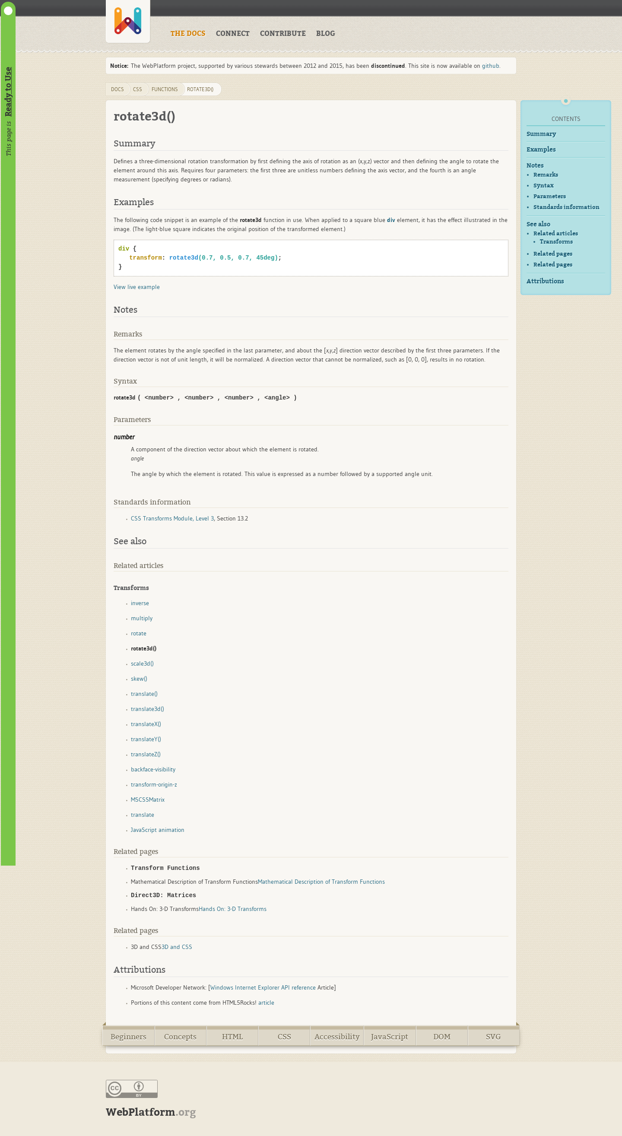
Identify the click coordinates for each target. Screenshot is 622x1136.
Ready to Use (8, 92)
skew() (139, 678)
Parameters (549, 196)
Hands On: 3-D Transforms (233, 909)
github (490, 66)
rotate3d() (200, 89)
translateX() (146, 724)
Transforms (556, 241)
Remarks (545, 174)
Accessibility (337, 1036)
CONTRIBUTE (283, 33)
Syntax (543, 185)
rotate (138, 633)
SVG (493, 1036)
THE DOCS (188, 33)
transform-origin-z (154, 784)
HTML (232, 1036)
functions (165, 89)
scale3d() (142, 663)
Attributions (545, 281)
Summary (541, 134)
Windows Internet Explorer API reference (263, 987)
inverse (140, 603)
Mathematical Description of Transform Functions (321, 881)
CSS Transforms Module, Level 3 (172, 518)
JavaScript (389, 1036)
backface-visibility (153, 769)
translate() (144, 694)
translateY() (146, 739)
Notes (535, 165)
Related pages (552, 253)
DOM (442, 1036)
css (137, 89)
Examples (541, 149)
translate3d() (147, 709)
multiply (141, 618)
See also (538, 224)
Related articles (555, 233)
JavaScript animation (157, 830)
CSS (284, 1036)
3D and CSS (177, 947)
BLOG (325, 33)
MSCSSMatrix (148, 799)
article (266, 1002)
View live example (137, 287)
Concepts (180, 1036)
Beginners (128, 1036)
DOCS (117, 89)
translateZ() (146, 754)
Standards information (566, 207)
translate (142, 815)
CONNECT (233, 33)
